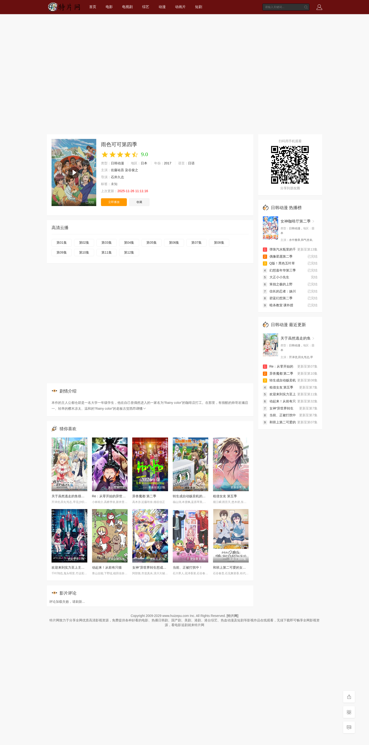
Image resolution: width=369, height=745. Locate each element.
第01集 (61, 242)
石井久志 (117, 177)
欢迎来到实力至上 (279, 394)
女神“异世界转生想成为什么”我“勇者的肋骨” (164, 567)
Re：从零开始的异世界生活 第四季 (117, 496)
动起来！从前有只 (279, 401)
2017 (167, 163)
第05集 (151, 242)
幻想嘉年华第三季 (279, 270)
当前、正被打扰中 (279, 415)
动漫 (162, 7)
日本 (144, 163)
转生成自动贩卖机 (279, 380)
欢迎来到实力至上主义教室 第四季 (77, 567)
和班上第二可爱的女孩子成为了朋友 (239, 567)
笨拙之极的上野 (278, 284)
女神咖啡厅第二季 (296, 221)
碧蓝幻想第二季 (278, 298)
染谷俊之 (131, 170)
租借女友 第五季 (225, 496)
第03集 (106, 242)
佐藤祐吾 (117, 170)
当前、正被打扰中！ (187, 567)
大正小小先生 (276, 277)
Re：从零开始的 (278, 366)
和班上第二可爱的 (279, 422)
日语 (191, 163)
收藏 (139, 202)
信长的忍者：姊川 (279, 291)
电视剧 (127, 7)
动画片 (180, 7)
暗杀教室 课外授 (278, 305)
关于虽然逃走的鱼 (296, 338)
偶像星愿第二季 (278, 256)
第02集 (84, 242)
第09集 (61, 252)
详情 (141, 408)
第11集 (106, 252)
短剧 (198, 7)
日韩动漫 (117, 163)
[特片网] (232, 616)
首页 (92, 7)
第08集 (219, 242)
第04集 (129, 242)
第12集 (129, 252)
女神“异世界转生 (278, 408)
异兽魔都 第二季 (144, 496)
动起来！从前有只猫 (107, 567)
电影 (109, 7)
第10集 (84, 252)
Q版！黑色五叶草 (279, 263)
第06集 (174, 242)
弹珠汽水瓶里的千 (279, 249)
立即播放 (114, 202)
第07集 (196, 242)
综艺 (145, 7)
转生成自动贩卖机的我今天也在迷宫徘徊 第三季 (208, 496)
